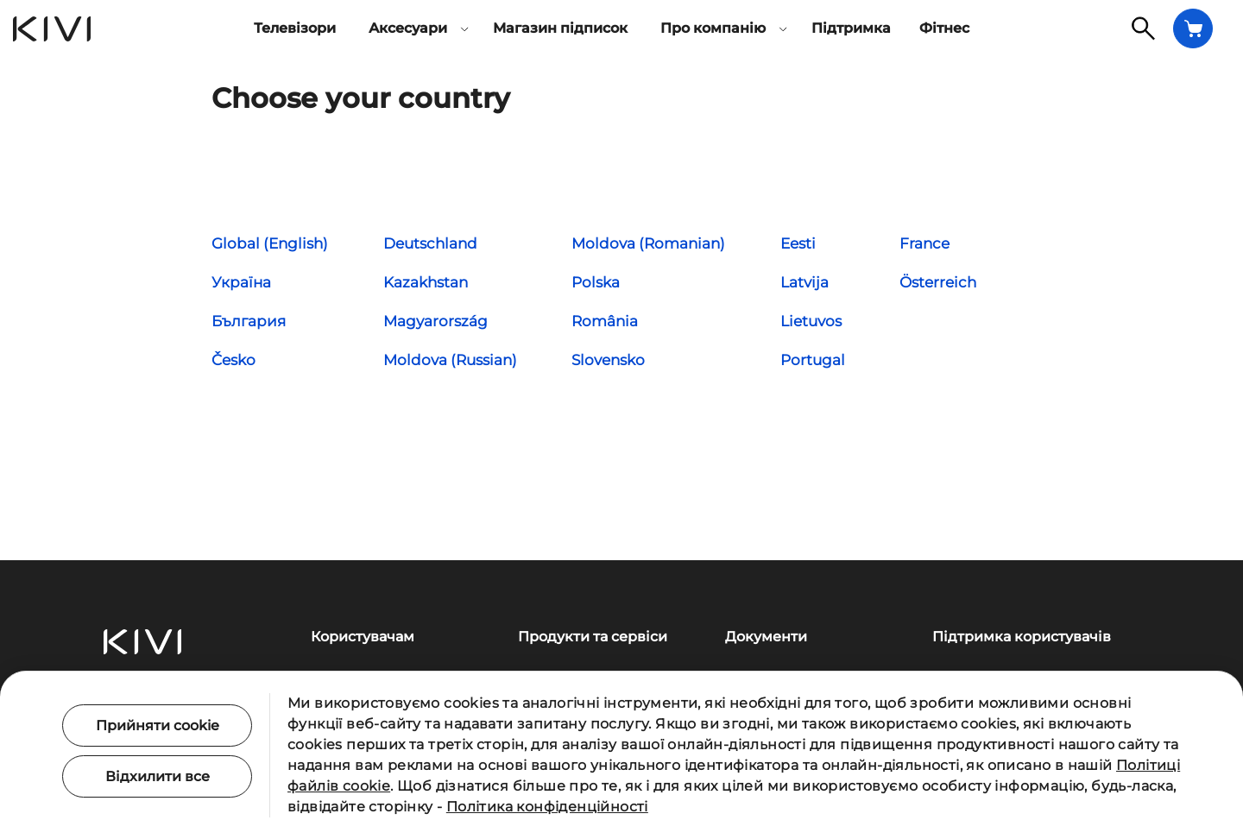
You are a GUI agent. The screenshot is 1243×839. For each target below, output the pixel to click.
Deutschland (430, 243)
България (248, 321)
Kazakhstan (425, 282)
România (604, 321)
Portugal (812, 360)
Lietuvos (811, 321)
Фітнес (944, 28)
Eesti (798, 243)
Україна (241, 282)
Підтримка (851, 28)
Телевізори (295, 28)
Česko (233, 360)
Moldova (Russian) (450, 360)
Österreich (937, 282)
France (924, 243)
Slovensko (608, 360)
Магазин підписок (560, 28)
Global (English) (269, 243)
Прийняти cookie (157, 725)
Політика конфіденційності (547, 806)
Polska (595, 282)
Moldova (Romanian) (648, 243)
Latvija (804, 282)
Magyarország (435, 321)
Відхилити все (157, 776)
